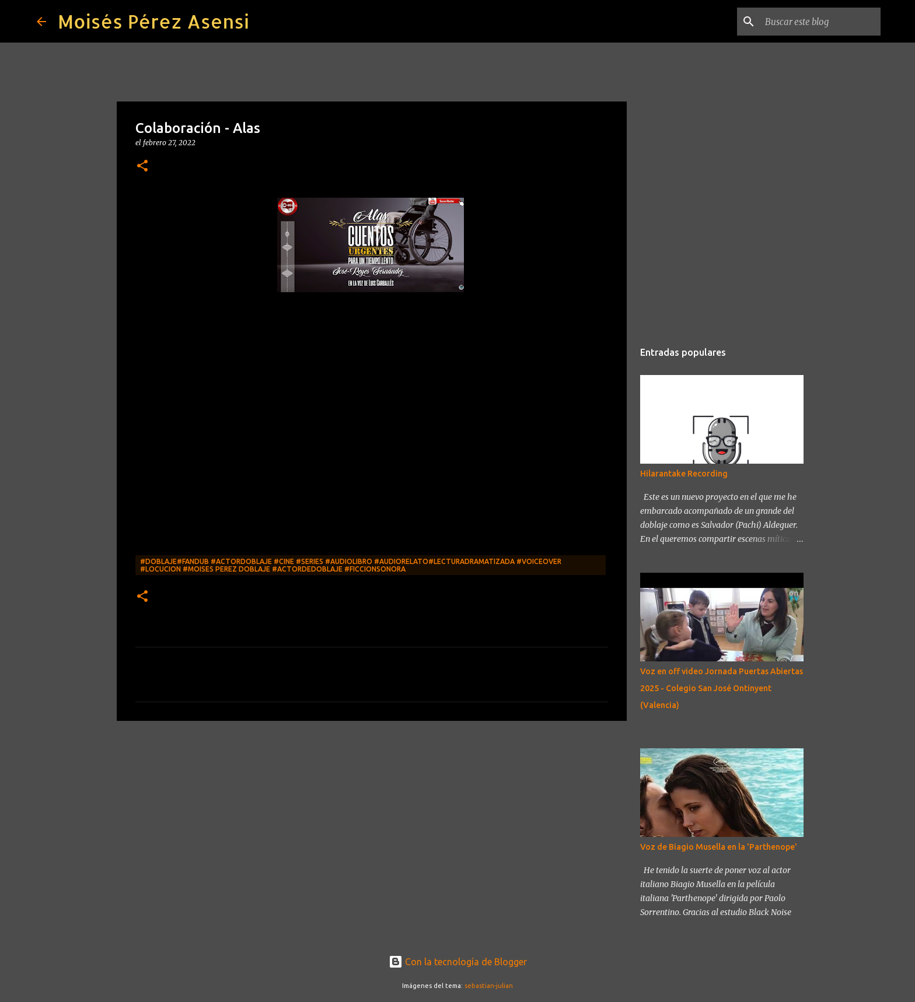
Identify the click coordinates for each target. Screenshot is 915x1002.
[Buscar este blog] (819, 22)
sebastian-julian (489, 985)
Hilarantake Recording (684, 473)
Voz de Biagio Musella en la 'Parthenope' (718, 847)
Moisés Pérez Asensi (153, 21)
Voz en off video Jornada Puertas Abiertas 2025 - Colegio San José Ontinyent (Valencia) (721, 688)
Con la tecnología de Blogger (458, 962)
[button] (142, 166)
